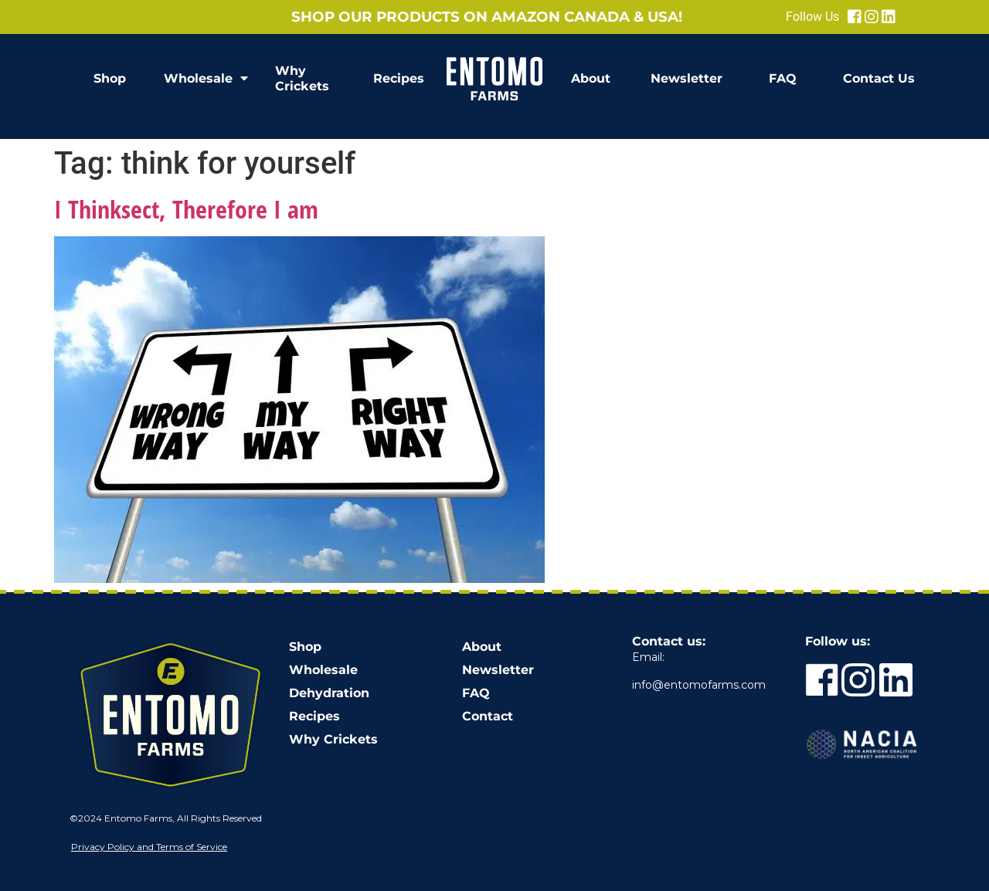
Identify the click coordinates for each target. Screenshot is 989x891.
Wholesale (206, 78)
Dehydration (329, 693)
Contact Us (879, 78)
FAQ (783, 78)
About (590, 78)
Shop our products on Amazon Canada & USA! (486, 16)
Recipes (398, 78)
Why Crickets (302, 78)
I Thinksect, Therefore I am (186, 208)
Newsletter (686, 78)
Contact (487, 716)
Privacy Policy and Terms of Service (149, 846)
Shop (109, 78)
